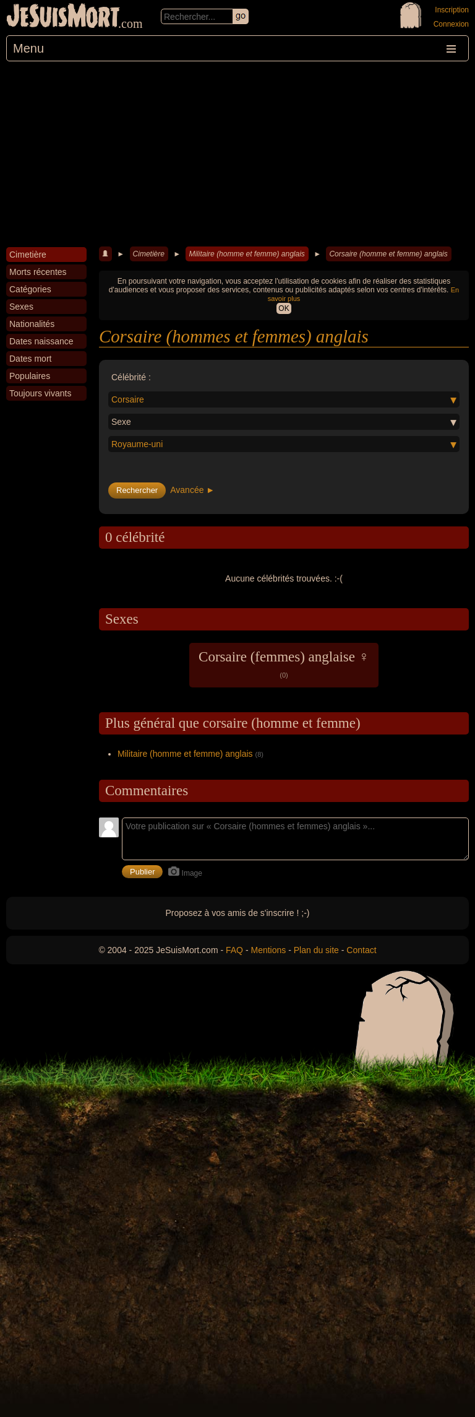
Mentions (268, 950)
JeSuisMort (63, 17)
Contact (361, 950)
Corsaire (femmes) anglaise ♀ (284, 664)
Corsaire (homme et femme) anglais (388, 254)
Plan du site (316, 950)
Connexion (451, 24)
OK (283, 308)
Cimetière (149, 254)
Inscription (452, 10)
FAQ (234, 950)
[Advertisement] (237, 154)
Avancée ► (192, 490)
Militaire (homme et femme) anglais (246, 254)
